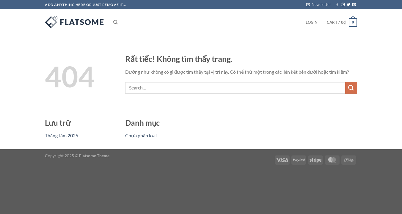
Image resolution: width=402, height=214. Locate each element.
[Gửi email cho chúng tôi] (354, 5)
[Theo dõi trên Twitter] (348, 5)
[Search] (115, 22)
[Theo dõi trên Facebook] (337, 5)
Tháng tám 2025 (61, 135)
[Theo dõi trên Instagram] (343, 5)
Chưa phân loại (141, 135)
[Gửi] (351, 88)
